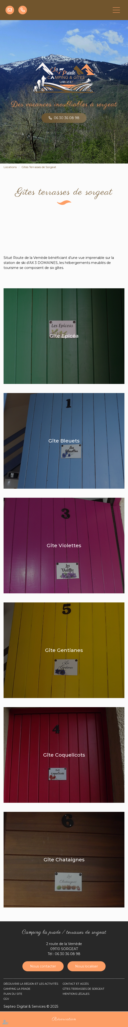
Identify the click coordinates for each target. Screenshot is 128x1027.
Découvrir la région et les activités (31, 983)
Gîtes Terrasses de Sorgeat (38, 167)
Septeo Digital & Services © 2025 (31, 1006)
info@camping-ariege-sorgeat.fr (9, 10)
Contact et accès (76, 983)
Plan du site (13, 993)
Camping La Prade (17, 988)
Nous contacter (43, 966)
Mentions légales (76, 993)
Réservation (64, 1019)
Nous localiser (86, 966)
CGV (6, 998)
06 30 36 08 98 (22, 10)
